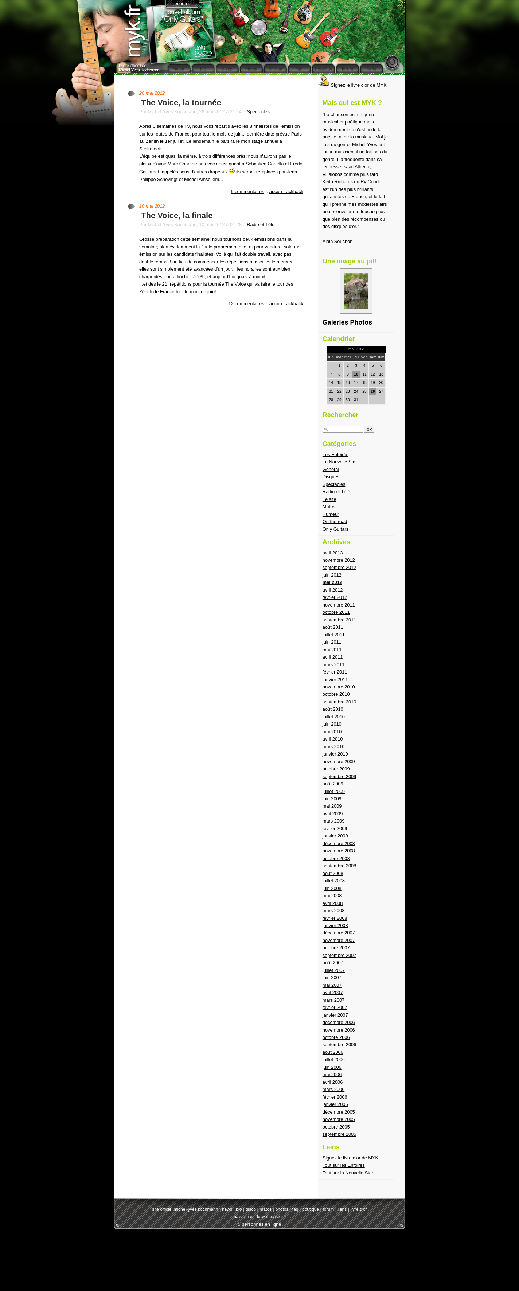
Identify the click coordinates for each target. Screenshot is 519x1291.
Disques (331, 476)
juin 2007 (332, 977)
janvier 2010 (335, 754)
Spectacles (258, 111)
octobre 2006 (336, 1037)
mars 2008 (333, 910)
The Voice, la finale (176, 215)
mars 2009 (333, 821)
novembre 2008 (339, 851)
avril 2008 (333, 903)
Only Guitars (335, 529)
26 (373, 391)
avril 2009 (333, 813)
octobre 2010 (336, 694)
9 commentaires (247, 191)
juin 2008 (332, 888)
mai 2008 (332, 895)
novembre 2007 (339, 940)
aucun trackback (286, 191)
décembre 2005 (339, 1112)
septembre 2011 (339, 620)
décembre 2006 (339, 1022)
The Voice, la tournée (181, 102)
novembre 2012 (339, 560)
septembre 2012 (339, 567)
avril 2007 (333, 992)
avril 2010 (333, 739)
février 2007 (335, 1007)
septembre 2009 (339, 776)
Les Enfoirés (335, 454)
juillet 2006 (334, 1059)
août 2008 (333, 873)
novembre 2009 (339, 761)
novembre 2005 (339, 1119)
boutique (310, 1209)
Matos (329, 506)
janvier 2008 (335, 925)
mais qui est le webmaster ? (260, 1216)
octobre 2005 (336, 1127)
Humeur (331, 514)
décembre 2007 (339, 932)
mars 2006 (333, 1089)
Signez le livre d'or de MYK (352, 85)
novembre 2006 (339, 1030)
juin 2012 (332, 575)
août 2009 (333, 783)
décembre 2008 (339, 843)
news (227, 1209)
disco (251, 1209)
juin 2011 (332, 642)
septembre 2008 (339, 865)
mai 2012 (332, 582)
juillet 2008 (334, 880)
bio (239, 1209)
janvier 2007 (335, 1015)
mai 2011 (332, 649)
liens (342, 1209)
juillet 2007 (334, 970)
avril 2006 (333, 1082)
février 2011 (335, 672)
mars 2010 (333, 746)
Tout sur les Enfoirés (344, 1165)
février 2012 (335, 597)
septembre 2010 (339, 702)
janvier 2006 (335, 1104)
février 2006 (335, 1097)
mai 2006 (332, 1074)
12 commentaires (246, 303)
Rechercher (341, 415)
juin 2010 (332, 724)
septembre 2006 (339, 1044)
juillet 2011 (334, 634)
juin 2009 (332, 798)
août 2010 (333, 709)
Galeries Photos (347, 322)
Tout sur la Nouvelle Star (348, 1173)
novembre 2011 (339, 605)
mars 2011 (333, 664)
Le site (329, 499)
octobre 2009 (336, 769)
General (331, 469)
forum (328, 1209)
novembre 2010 (339, 687)
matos (266, 1209)
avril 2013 (333, 553)
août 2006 (333, 1052)
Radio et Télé (260, 224)
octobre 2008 (336, 858)
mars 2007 (333, 1000)
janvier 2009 (335, 836)
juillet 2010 (334, 716)
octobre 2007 (336, 947)
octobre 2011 (336, 612)
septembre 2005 (339, 1134)
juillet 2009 (334, 791)
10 (356, 374)
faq (295, 1209)
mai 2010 (332, 731)
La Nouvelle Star (340, 461)
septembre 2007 (339, 955)
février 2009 (335, 828)
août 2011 (333, 627)
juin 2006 (332, 1067)
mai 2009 (332, 806)
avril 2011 (333, 657)
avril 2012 (333, 590)
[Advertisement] (259, 1255)
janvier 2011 (335, 679)
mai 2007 (332, 985)
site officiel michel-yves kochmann (185, 1209)
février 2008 (335, 918)
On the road (335, 521)
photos (281, 1209)
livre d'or (359, 1209)
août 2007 (333, 962)
